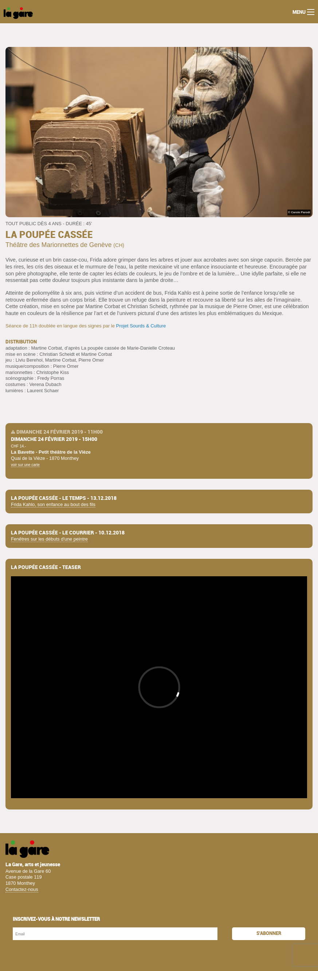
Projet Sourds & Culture (141, 326)
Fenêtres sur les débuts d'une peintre (49, 539)
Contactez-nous (21, 889)
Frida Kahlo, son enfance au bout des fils (53, 504)
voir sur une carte (25, 465)
